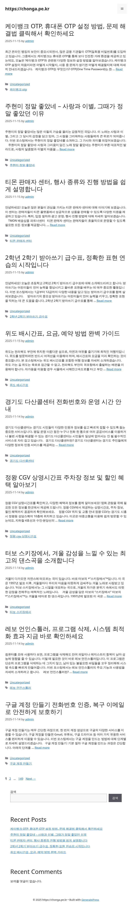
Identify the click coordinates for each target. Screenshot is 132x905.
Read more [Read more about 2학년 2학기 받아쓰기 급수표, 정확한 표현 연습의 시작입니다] (104, 301)
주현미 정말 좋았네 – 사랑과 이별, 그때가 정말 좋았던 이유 (64, 109)
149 (21, 779)
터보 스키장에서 (20, 612)
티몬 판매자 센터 (21, 241)
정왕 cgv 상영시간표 (23, 536)
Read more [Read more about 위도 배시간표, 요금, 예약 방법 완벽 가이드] (113, 369)
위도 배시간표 (19, 385)
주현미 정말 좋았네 (22, 165)
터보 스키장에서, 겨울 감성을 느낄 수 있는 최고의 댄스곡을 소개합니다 (65, 556)
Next (31, 779)
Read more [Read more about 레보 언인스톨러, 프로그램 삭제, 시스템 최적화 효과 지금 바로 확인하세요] (80, 672)
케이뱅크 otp (18, 89)
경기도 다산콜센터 (22, 461)
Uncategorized (20, 84)
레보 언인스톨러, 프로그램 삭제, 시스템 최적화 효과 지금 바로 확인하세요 (64, 632)
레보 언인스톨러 (20, 688)
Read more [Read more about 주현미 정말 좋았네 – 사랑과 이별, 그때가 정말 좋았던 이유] (67, 149)
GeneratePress (90, 899)
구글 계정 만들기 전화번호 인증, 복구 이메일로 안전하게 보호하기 (64, 708)
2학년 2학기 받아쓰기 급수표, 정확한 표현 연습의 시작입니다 (65, 261)
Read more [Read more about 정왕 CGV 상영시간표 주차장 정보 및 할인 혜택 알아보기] (65, 520)
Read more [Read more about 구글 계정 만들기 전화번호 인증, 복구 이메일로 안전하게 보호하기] (42, 748)
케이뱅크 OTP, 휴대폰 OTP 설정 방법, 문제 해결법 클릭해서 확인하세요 (65, 29)
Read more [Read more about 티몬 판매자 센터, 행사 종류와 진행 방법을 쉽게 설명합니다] (57, 225)
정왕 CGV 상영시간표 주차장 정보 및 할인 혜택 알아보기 (64, 480)
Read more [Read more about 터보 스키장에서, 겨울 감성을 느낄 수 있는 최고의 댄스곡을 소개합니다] (114, 596)
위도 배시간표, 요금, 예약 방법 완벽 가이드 (62, 333)
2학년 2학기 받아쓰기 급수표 (29, 316)
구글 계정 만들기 (21, 763)
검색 (13, 792)
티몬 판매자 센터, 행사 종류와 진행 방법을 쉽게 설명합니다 (65, 185)
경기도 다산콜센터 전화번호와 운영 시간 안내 (63, 405)
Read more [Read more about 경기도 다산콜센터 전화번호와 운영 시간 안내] (66, 445)
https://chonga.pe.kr (27, 9)
